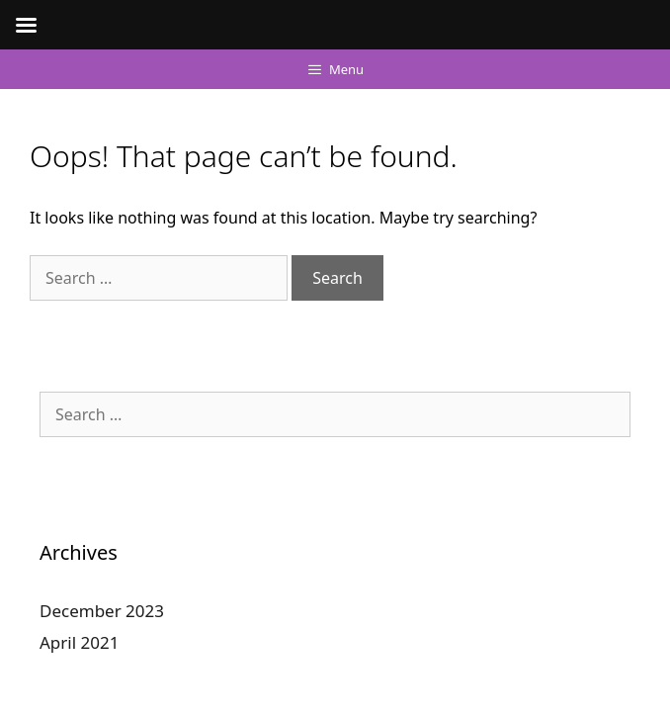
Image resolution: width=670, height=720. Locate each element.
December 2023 (102, 610)
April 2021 (79, 642)
